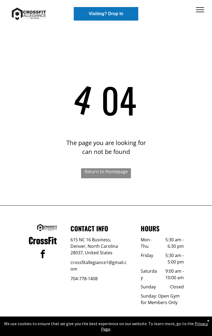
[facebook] (43, 255)
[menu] (200, 10)
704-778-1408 (84, 279)
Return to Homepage (106, 171)
